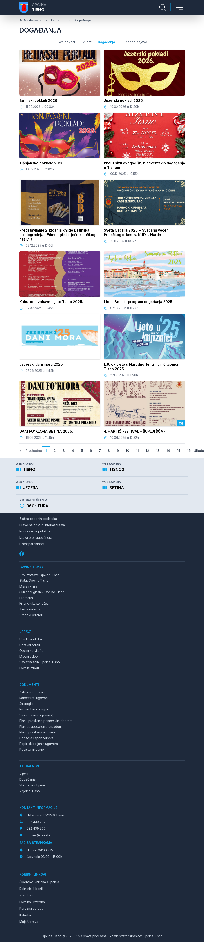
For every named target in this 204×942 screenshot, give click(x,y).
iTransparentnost (31, 544)
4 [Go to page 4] (73, 450)
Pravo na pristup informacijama (42, 525)
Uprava (25, 632)
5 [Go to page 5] (82, 450)
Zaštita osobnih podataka (38, 519)
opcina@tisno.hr (38, 835)
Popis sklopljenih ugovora (38, 744)
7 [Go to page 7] (100, 450)
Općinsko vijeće (31, 650)
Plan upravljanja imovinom (38, 732)
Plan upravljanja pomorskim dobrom (45, 721)
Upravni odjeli (29, 645)
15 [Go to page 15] (178, 450)
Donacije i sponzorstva (36, 738)
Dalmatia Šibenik (31, 889)
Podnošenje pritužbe (35, 531)
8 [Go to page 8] (109, 450)
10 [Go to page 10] (127, 450)
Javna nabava (29, 609)
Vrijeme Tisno (29, 791)
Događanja (82, 20)
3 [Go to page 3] (64, 450)
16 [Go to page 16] (189, 450)
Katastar (25, 915)
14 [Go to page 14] (168, 450)
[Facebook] (22, 554)
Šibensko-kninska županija (39, 882)
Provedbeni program (34, 709)
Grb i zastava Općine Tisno (39, 575)
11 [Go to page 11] (137, 450)
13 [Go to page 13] (157, 450)
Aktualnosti (30, 766)
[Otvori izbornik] (179, 7)
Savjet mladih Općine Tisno (39, 662)
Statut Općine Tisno (34, 580)
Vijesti (87, 42)
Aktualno (58, 20)
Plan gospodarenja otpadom (40, 726)
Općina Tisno (31, 567)
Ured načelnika (30, 639)
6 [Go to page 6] (91, 450)
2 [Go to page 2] (55, 450)
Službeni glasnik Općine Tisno (41, 592)
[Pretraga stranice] (163, 7)
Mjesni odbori (29, 656)
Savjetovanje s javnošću (37, 715)
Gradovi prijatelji (31, 615)
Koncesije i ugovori (33, 698)
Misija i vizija (28, 586)
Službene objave (134, 42)
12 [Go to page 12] (147, 450)
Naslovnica (30, 20)
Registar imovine (31, 749)
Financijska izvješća (34, 603)
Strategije (26, 704)
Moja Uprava (28, 922)
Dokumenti (29, 684)
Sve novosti (67, 42)
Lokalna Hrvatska (32, 902)
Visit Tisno (27, 895)
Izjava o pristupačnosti (35, 537)
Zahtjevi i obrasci (32, 692)
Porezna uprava (31, 908)
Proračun (26, 598)
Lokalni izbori (29, 668)
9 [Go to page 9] (118, 450)
